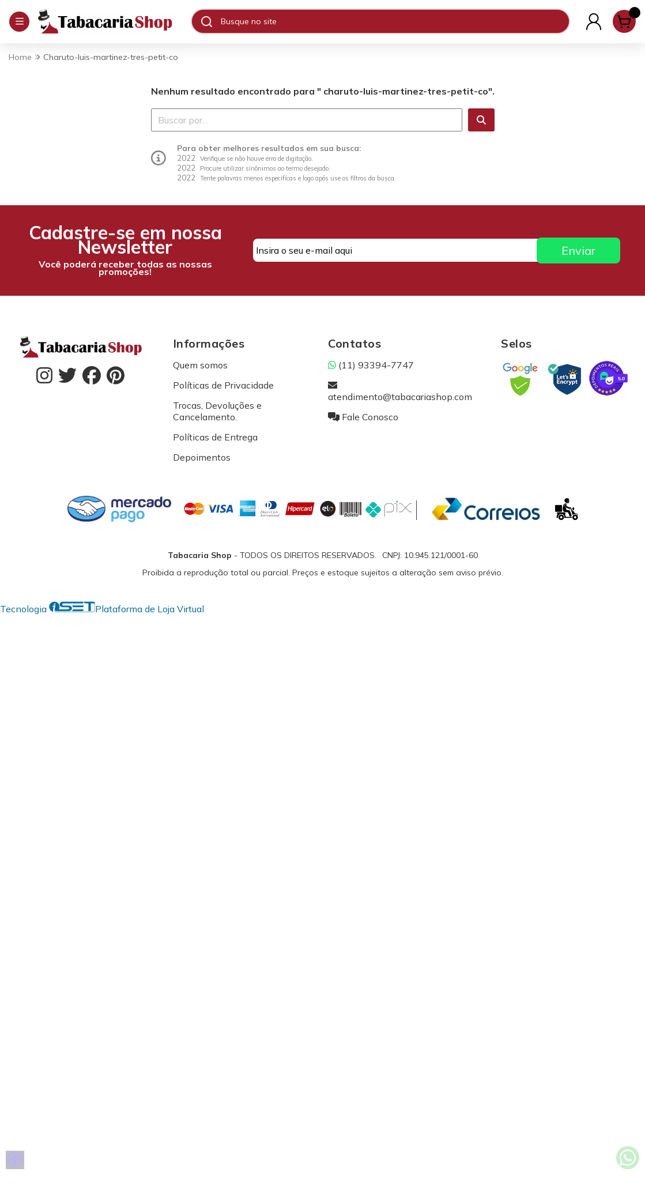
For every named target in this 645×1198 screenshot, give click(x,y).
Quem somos (200, 365)
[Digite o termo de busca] (394, 21)
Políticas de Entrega (215, 437)
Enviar (578, 250)
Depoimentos (202, 457)
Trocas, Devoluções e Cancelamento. (217, 411)
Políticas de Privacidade (223, 385)
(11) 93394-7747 (371, 365)
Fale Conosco (363, 417)
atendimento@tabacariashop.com (400, 390)
